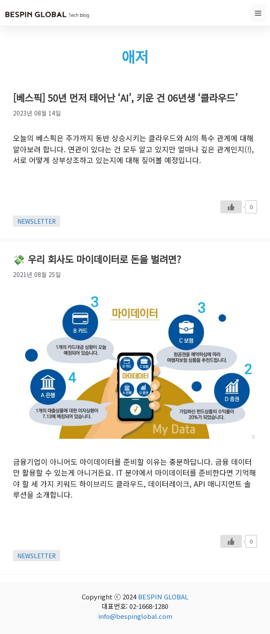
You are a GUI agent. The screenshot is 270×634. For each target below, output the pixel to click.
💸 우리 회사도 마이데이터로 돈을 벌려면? (97, 259)
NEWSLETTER (36, 221)
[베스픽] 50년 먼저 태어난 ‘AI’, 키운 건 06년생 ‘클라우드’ (125, 97)
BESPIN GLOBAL (163, 596)
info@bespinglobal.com (135, 616)
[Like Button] (231, 206)
